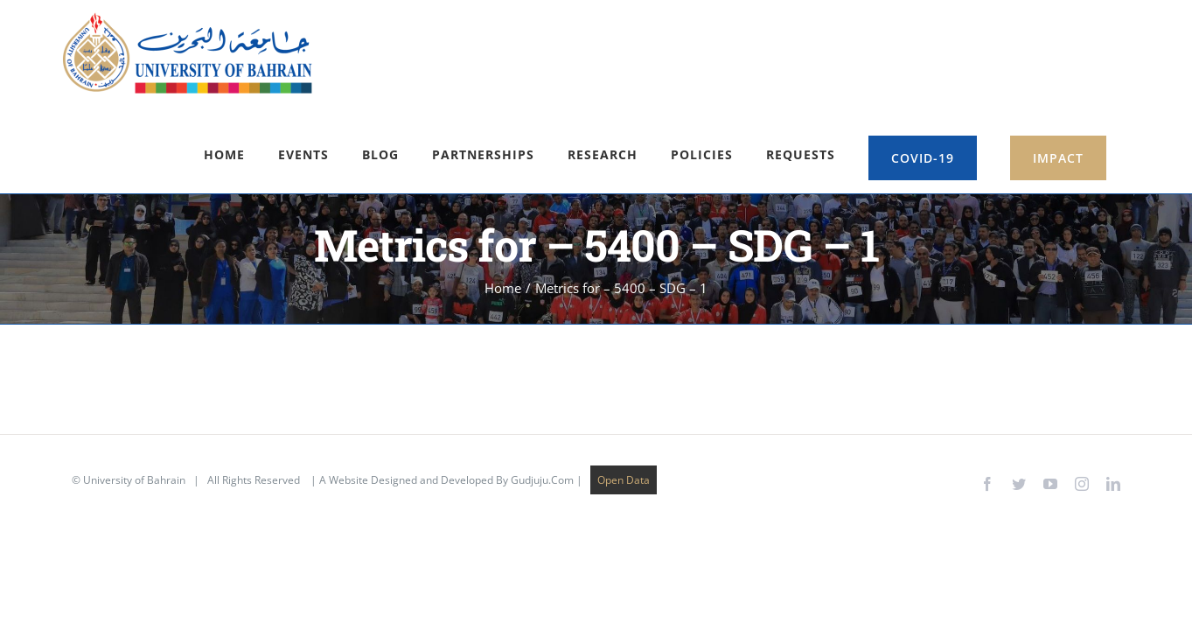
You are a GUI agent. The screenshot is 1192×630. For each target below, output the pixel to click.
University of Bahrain (134, 391)
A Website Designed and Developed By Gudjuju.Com (446, 391)
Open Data (623, 391)
